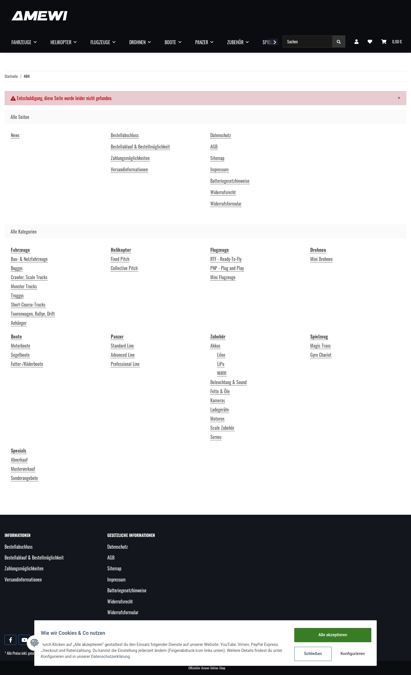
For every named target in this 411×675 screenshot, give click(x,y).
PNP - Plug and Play (227, 268)
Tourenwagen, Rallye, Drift (33, 313)
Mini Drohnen (321, 259)
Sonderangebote (24, 478)
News (15, 135)
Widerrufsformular (225, 203)
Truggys (17, 295)
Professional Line (125, 363)
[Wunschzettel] (370, 41)
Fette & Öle (220, 391)
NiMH (221, 373)
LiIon (221, 354)
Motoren (217, 418)
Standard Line (122, 345)
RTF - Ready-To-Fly (225, 259)
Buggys (17, 268)
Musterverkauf (23, 468)
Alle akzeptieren (329, 635)
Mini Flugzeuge (222, 277)
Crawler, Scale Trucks (29, 277)
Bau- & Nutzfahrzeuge (29, 259)
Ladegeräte (219, 409)
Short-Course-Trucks (28, 304)
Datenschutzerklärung (123, 656)
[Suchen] (308, 41)
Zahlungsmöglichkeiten (130, 158)
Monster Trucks (24, 286)
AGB (213, 146)
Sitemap (217, 158)
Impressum (219, 169)
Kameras (217, 400)
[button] (356, 41)
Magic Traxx (320, 345)
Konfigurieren (350, 653)
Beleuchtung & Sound (228, 382)
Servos (215, 436)
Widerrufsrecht (223, 192)
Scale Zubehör (222, 427)
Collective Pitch (124, 268)
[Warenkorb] (391, 41)
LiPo (220, 363)
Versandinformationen (129, 169)
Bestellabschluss (125, 135)
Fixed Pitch (120, 259)
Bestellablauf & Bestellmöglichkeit (140, 146)
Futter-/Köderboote (27, 363)
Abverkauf (19, 459)
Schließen (310, 653)
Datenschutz (220, 135)
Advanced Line (123, 354)
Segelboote (20, 354)
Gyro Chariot (320, 354)
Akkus (215, 345)
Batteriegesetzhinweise (229, 180)
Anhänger (19, 322)
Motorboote (20, 345)
